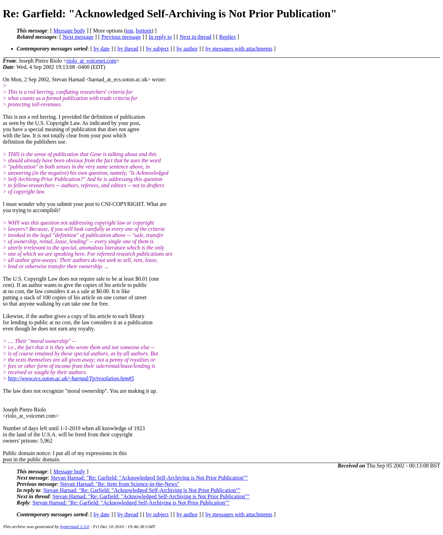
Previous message (121, 37)
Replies (227, 37)
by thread (128, 49)
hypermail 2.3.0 (74, 526)
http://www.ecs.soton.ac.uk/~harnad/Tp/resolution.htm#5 (71, 378)
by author (187, 49)
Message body (69, 31)
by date (101, 49)
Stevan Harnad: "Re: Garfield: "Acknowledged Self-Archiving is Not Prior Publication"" (149, 478)
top (129, 31)
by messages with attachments (239, 49)
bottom (143, 31)
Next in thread (195, 37)
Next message (78, 37)
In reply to (160, 37)
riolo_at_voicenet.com (91, 61)
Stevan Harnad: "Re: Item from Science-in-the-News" (119, 484)
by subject (157, 49)
